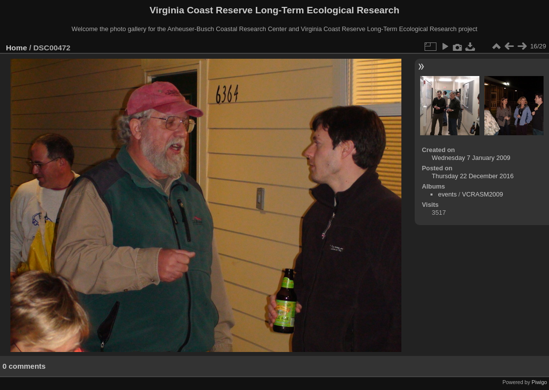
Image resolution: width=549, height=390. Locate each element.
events (447, 194)
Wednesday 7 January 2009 (471, 157)
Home (16, 47)
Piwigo (539, 382)
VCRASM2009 (482, 194)
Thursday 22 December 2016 (473, 176)
